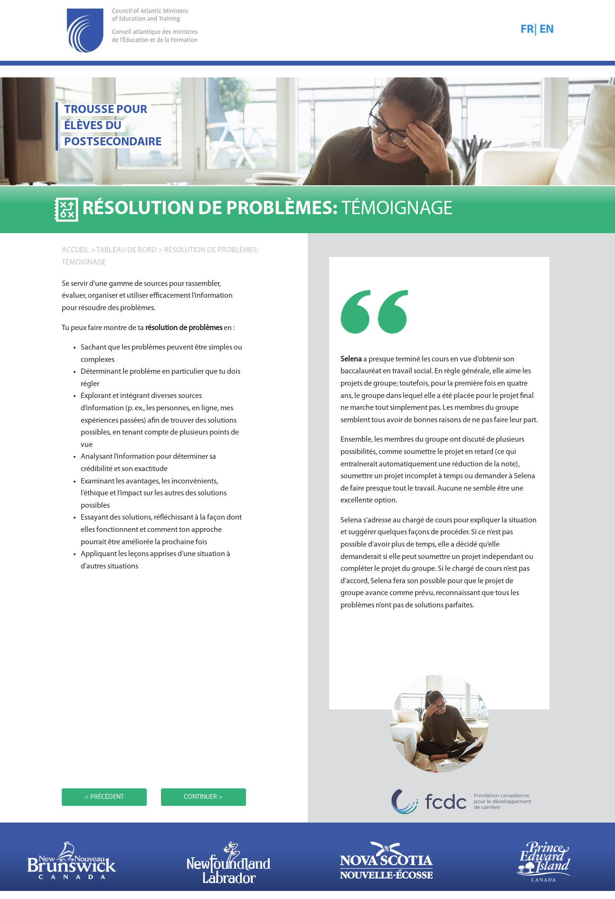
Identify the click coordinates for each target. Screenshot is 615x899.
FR (527, 30)
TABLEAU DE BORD (126, 250)
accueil (75, 250)
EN (546, 30)
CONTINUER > (203, 797)
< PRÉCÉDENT (104, 797)
